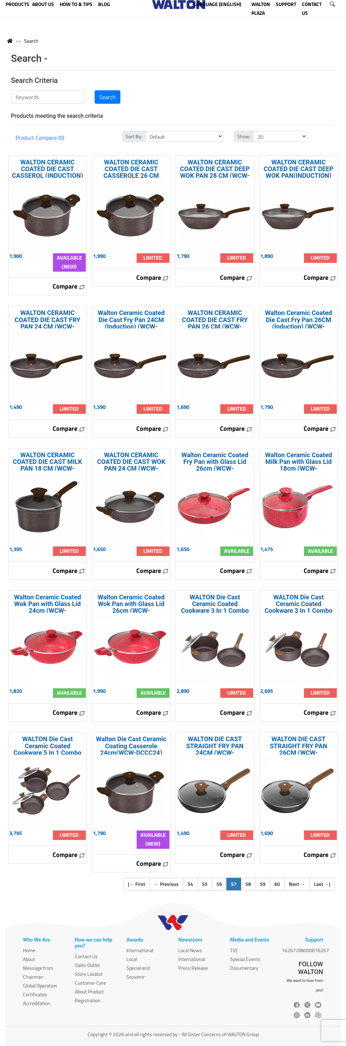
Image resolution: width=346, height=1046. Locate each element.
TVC (234, 950)
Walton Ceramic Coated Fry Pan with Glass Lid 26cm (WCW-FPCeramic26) (215, 465)
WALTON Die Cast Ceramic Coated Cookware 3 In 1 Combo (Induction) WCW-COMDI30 (215, 610)
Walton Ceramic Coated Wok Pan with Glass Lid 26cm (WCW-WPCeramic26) (131, 607)
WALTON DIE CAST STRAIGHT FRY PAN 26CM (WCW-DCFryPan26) (298, 749)
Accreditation (36, 1003)
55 (205, 884)
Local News (190, 950)
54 (190, 884)
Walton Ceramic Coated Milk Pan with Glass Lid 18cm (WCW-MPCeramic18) (298, 465)
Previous (166, 884)
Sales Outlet (87, 965)
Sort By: (134, 136)
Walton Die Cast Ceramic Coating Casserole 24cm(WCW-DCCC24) (131, 745)
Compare (69, 286)
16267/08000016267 (305, 950)
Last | (322, 884)
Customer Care (90, 982)
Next (297, 884)
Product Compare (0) (40, 137)
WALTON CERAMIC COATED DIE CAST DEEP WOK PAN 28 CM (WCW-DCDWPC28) (215, 172)
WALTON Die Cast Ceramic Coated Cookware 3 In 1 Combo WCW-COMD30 (298, 607)
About (29, 959)
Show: (243, 136)
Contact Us (86, 956)
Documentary (244, 968)
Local (131, 959)
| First (136, 884)
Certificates (35, 994)
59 (263, 884)
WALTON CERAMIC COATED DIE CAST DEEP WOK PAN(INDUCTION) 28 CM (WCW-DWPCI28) (299, 172)
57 (236, 884)
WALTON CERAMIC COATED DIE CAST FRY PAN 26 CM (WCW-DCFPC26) (214, 323)
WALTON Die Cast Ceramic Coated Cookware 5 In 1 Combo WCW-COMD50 (47, 749)
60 (277, 884)
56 (219, 884)
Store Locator (89, 974)
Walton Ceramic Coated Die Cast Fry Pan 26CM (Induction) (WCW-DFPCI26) (298, 323)
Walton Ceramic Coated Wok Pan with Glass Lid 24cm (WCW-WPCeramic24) (47, 607)
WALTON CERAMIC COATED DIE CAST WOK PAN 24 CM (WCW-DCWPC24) (131, 465)
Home (29, 950)
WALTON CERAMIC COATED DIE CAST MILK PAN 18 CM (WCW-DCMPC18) (47, 465)
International (139, 950)
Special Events (245, 959)
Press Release (193, 968)
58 (248, 884)
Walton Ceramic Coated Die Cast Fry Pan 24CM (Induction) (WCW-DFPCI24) (131, 323)
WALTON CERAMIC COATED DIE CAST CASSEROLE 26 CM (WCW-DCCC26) (131, 172)
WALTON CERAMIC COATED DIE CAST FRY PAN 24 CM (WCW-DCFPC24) (47, 323)
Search (31, 40)
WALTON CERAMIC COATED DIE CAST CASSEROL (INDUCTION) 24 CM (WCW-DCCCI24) (47, 172)
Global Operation (40, 985)
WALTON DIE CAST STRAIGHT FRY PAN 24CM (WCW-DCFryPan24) (215, 749)
